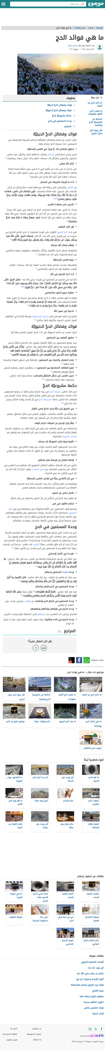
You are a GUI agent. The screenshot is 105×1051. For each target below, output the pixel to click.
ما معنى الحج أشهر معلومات (95, 112)
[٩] (28, 305)
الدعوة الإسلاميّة (41, 316)
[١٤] (13, 547)
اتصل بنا (14, 1028)
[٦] (36, 268)
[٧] (24, 286)
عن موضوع (36, 1028)
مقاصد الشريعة (69, 436)
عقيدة (65, 572)
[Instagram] (90, 1029)
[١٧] (34, 591)
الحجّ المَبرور (62, 232)
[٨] (22, 286)
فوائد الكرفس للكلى (94, 1008)
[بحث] (82, 4)
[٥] (11, 239)
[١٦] (19, 580)
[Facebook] (101, 1029)
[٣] (55, 198)
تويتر (71, 660)
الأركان (70, 187)
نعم (44, 648)
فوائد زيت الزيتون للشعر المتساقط (87, 985)
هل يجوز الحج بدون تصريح (96, 131)
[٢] (56, 198)
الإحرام (51, 154)
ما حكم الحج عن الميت (95, 104)
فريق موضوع (11, 1040)
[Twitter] (96, 1029)
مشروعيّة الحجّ (45, 399)
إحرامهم (42, 614)
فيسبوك (79, 660)
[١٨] (22, 595)
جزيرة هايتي (98, 991)
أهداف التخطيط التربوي (92, 962)
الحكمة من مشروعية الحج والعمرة (95, 122)
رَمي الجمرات (38, 469)
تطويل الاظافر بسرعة (94, 1002)
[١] (6, 157)
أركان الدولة (98, 1013)
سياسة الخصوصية (34, 1034)
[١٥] (36, 566)
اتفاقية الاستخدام (10, 1034)
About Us (37, 1040)
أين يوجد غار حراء (96, 968)
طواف (27, 601)
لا (36, 648)
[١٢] (43, 379)
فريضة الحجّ (54, 392)
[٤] (67, 220)
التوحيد (36, 544)
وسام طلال (72, 45)
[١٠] (35, 319)
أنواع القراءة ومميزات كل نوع (90, 979)
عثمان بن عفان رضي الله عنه (90, 973)
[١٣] (62, 402)
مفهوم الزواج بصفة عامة (92, 996)
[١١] (11, 354)
